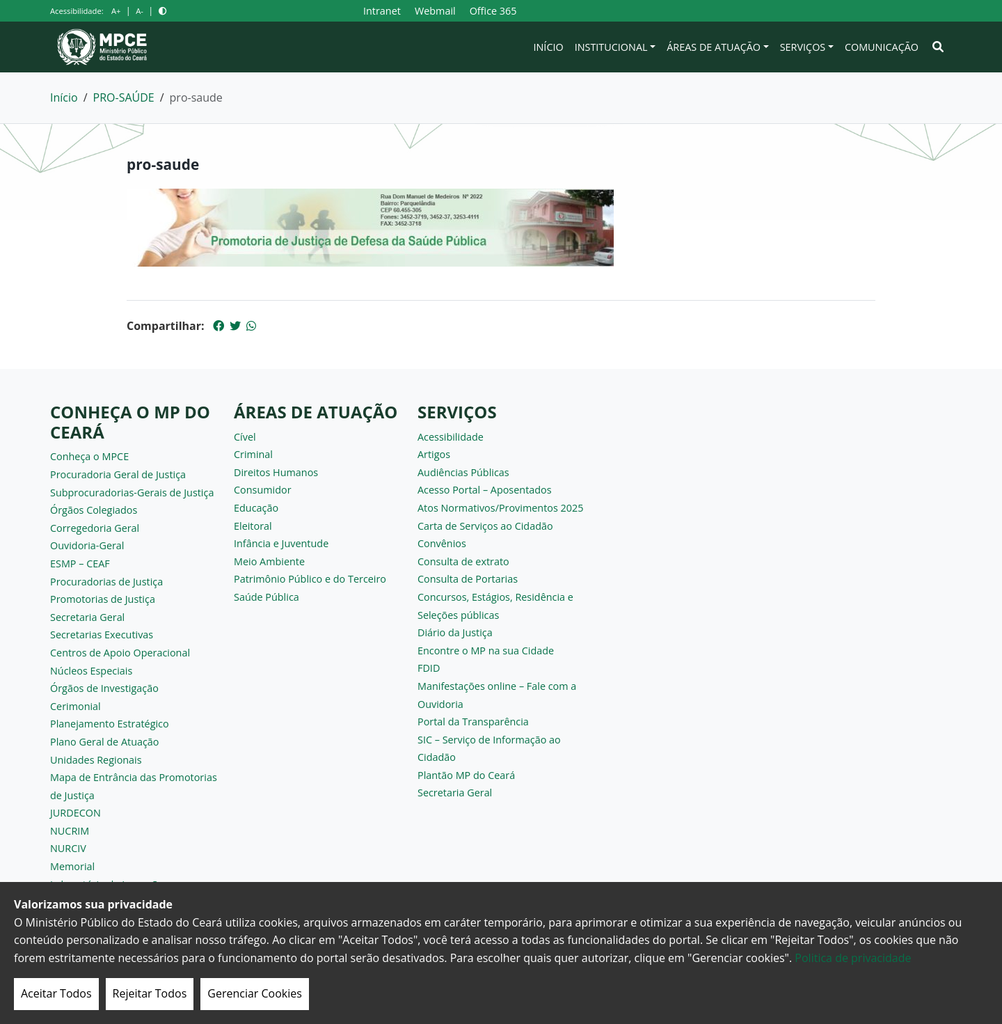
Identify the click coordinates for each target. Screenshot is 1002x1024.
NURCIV (68, 848)
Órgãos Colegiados (93, 510)
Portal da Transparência (473, 721)
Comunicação (881, 47)
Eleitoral (253, 526)
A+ (115, 11)
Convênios (442, 543)
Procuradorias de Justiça (106, 581)
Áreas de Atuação (714, 47)
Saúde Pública (266, 597)
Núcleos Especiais (91, 670)
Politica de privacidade (853, 958)
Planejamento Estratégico (109, 723)
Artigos (434, 454)
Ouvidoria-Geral (87, 545)
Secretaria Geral (87, 617)
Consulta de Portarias (468, 578)
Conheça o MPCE (89, 456)
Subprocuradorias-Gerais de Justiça (132, 492)
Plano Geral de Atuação (104, 741)
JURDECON (75, 812)
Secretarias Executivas (101, 634)
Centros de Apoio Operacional (120, 652)
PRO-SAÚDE (123, 97)
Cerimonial (75, 706)
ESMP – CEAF (80, 563)
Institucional (611, 47)
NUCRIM (69, 830)
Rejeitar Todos (150, 993)
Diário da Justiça (455, 632)
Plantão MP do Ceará (466, 775)
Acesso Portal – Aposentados (485, 489)
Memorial (72, 866)
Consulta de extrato (463, 561)
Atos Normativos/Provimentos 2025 (500, 507)
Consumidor (263, 489)
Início (549, 47)
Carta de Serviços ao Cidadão (485, 526)
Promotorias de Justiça (102, 599)
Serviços (803, 47)
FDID (429, 668)
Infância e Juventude (281, 543)
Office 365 (493, 10)
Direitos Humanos (276, 472)
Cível (245, 436)
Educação (256, 507)
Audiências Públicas (463, 472)
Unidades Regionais (96, 759)
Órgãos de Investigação (104, 688)
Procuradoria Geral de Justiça (118, 474)
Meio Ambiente (269, 561)
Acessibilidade (451, 436)
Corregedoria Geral (94, 528)
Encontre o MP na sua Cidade (486, 650)
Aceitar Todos (56, 993)
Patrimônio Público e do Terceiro (310, 578)
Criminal (253, 454)
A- (139, 11)
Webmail (435, 10)
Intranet (382, 10)
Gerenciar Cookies (254, 993)
